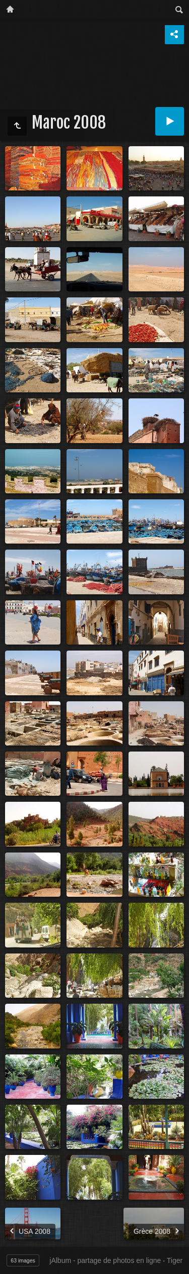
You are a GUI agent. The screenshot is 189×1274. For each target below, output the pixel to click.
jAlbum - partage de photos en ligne (105, 1260)
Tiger (174, 1260)
